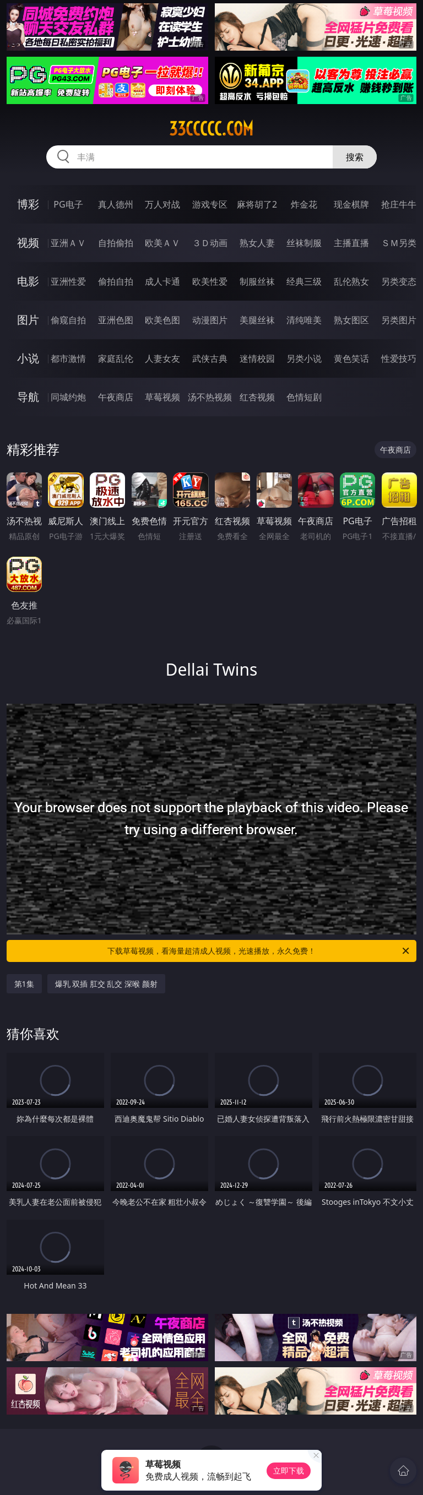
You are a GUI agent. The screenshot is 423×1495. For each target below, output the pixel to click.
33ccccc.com (211, 129)
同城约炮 (68, 397)
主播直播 (351, 243)
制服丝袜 (257, 281)
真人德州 (115, 204)
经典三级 (304, 281)
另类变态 (398, 281)
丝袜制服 (304, 243)
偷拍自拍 (115, 281)
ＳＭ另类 (398, 243)
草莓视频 (162, 397)
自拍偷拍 (115, 243)
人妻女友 (162, 358)
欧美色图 (162, 320)
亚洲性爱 (68, 281)
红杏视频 (257, 397)
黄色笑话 (351, 358)
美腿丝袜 (257, 320)
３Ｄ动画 (209, 243)
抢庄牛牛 (398, 204)
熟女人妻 (257, 243)
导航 (28, 396)
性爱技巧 (398, 358)
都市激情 (68, 358)
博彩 (28, 204)
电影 (28, 281)
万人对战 (162, 204)
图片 (28, 319)
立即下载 (288, 1470)
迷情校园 (257, 358)
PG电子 (68, 204)
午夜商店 (115, 397)
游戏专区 (209, 204)
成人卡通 (162, 281)
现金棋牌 (351, 204)
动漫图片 (209, 320)
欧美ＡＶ (162, 243)
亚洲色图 (115, 320)
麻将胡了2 (257, 204)
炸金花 (304, 204)
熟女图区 (351, 320)
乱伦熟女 (351, 281)
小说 (28, 358)
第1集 (24, 983)
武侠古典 (209, 358)
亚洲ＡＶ (68, 243)
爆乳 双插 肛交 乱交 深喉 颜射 (106, 983)
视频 (28, 242)
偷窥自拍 (68, 320)
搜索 (355, 157)
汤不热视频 (210, 397)
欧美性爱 (209, 281)
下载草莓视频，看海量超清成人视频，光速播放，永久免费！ (259, 951)
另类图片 (398, 320)
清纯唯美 (304, 320)
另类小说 (304, 358)
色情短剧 (304, 397)
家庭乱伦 (115, 358)
